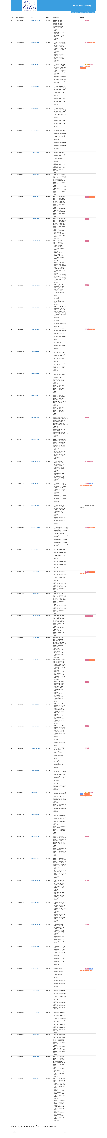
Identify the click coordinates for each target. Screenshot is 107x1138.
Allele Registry (75, 12)
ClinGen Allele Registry (81, 5)
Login (86, 12)
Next (64, 1132)
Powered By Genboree (88, 1137)
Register (81, 12)
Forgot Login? (91, 12)
